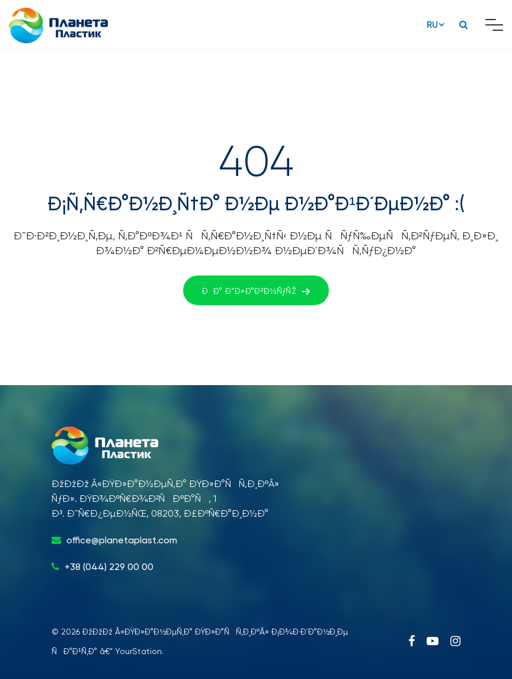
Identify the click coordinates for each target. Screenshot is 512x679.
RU (432, 25)
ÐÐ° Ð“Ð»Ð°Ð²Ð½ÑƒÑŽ (256, 291)
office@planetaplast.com (121, 540)
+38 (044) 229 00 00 (109, 566)
